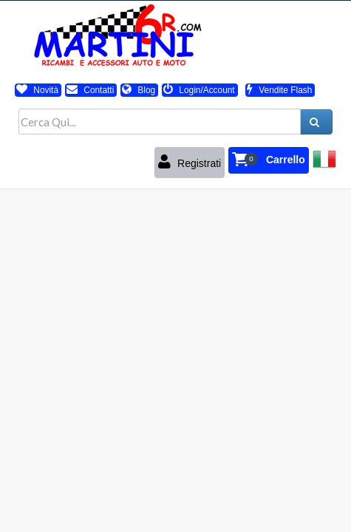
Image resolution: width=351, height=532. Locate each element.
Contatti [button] (90, 90)
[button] (268, 160)
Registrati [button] (189, 162)
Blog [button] (138, 90)
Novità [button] (37, 90)
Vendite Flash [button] (279, 90)
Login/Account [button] (199, 90)
